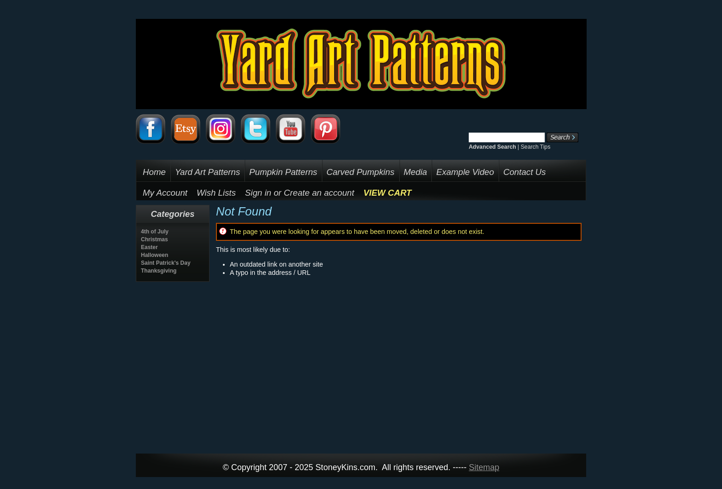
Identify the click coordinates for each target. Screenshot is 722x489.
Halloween (154, 255)
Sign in (258, 193)
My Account (165, 193)
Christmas (154, 239)
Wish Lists (216, 193)
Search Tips (536, 147)
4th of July (155, 231)
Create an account (319, 193)
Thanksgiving (158, 271)
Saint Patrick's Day (166, 263)
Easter (149, 247)
